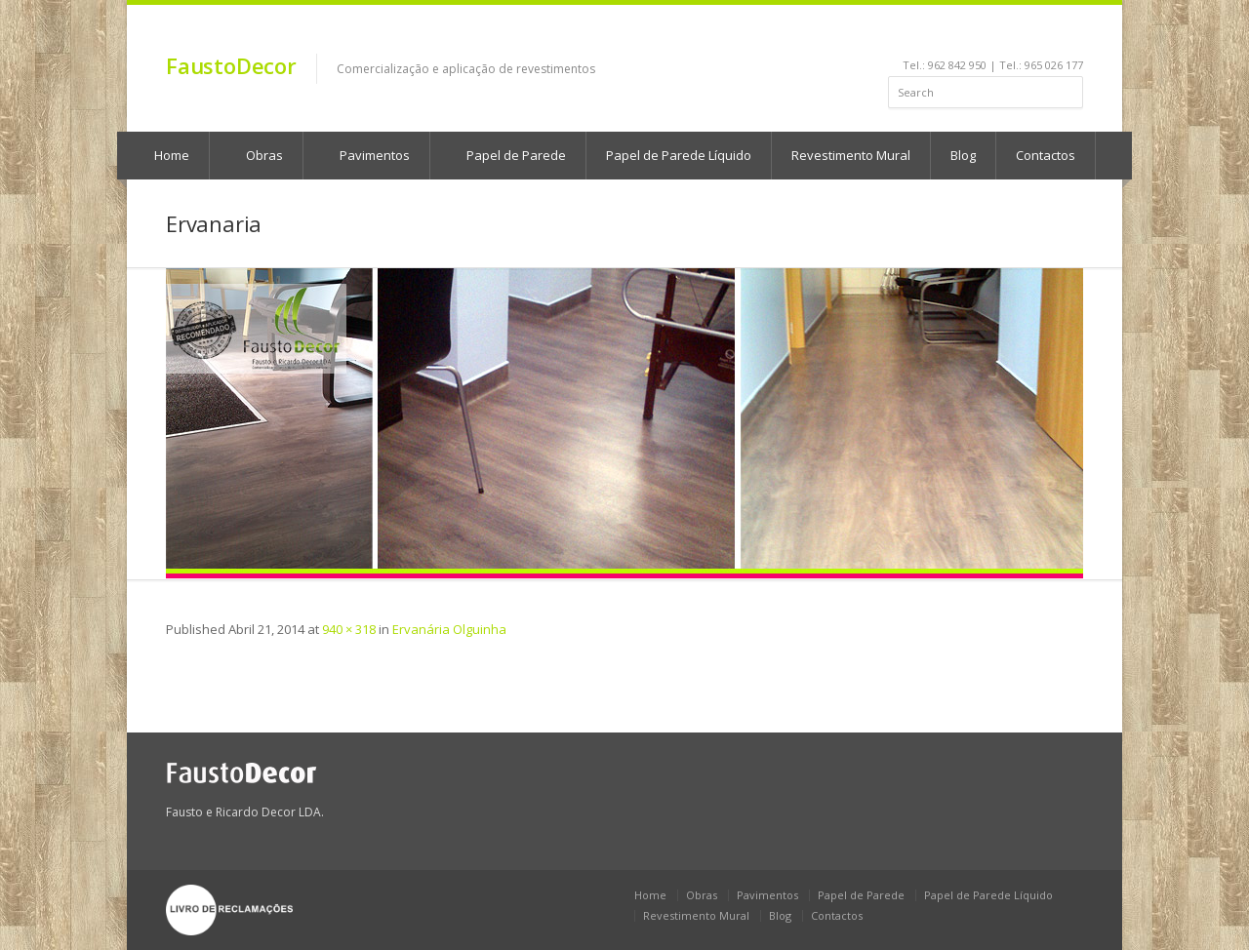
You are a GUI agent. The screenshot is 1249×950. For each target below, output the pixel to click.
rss (1048, 35)
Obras (255, 155)
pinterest (1022, 35)
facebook (947, 35)
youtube (996, 35)
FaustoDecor (231, 65)
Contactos (1045, 155)
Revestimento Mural (850, 155)
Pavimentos (365, 155)
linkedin (969, 35)
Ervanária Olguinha (449, 629)
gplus (1070, 35)
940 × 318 (349, 629)
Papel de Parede (507, 155)
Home (162, 155)
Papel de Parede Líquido (678, 155)
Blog (963, 155)
